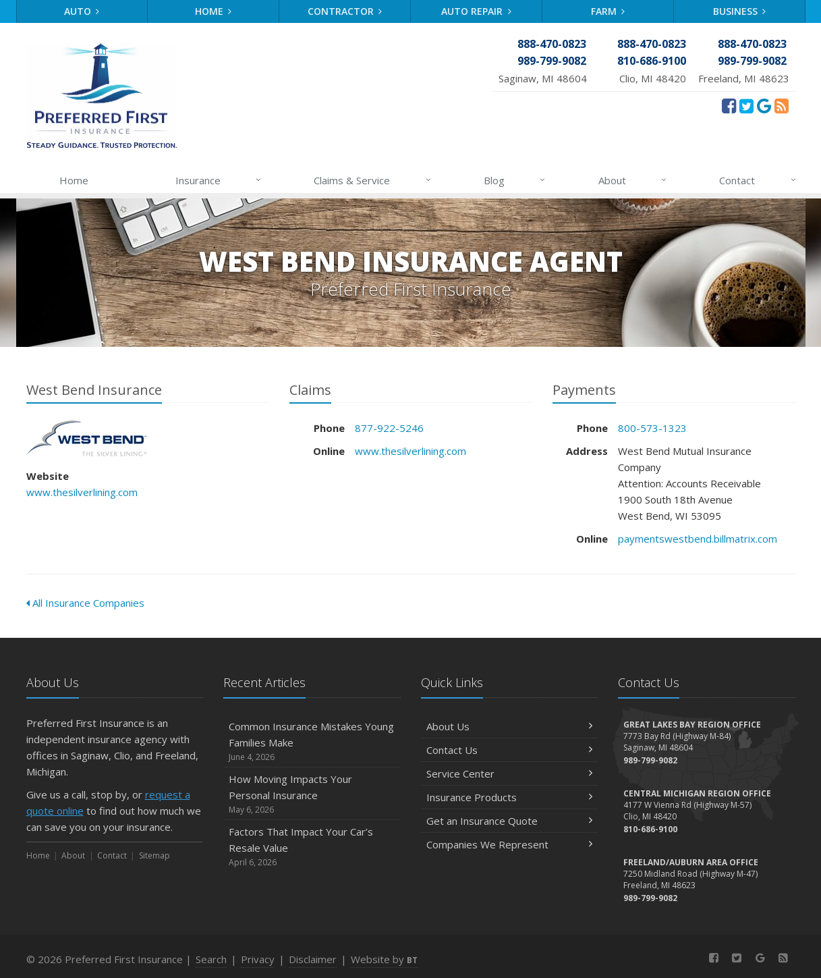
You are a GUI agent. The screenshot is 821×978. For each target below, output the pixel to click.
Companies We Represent (509, 844)
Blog (515, 180)
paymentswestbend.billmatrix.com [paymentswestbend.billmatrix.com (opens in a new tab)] (697, 538)
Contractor (345, 11)
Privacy (258, 959)
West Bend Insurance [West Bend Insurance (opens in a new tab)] (86, 438)
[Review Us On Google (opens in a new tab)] (764, 105)
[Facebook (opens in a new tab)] (729, 105)
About (633, 180)
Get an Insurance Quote (509, 820)
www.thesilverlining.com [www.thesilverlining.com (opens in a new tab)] (82, 492)
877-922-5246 (389, 428)
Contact (758, 180)
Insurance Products (509, 797)
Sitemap (154, 855)
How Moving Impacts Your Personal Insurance (312, 794)
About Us (509, 726)
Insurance (218, 180)
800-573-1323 (652, 428)
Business (739, 11)
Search (211, 959)
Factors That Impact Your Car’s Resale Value (312, 847)
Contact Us (509, 750)
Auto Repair (476, 11)
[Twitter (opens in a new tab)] (746, 105)
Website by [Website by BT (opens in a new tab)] (384, 959)
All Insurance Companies (85, 602)
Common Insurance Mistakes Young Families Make (312, 741)
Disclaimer (313, 959)
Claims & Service (373, 180)
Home (213, 11)
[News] (781, 105)
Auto (82, 11)
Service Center (509, 773)
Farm (608, 11)
